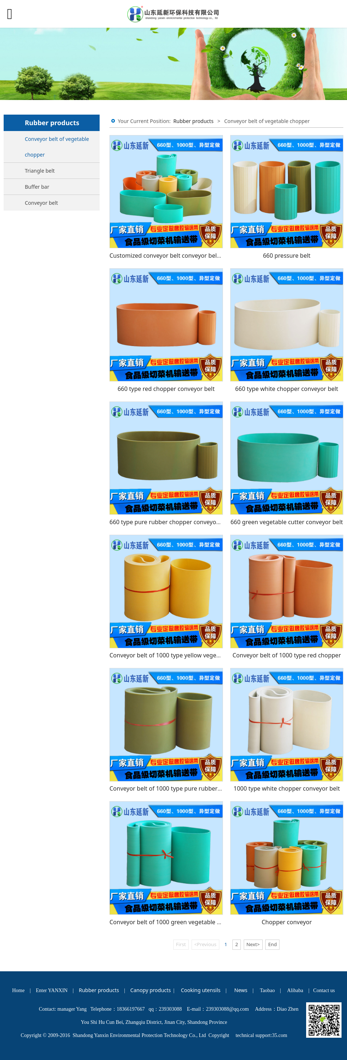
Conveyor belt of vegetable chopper (57, 146)
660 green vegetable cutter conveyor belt (287, 522)
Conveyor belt (41, 202)
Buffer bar (37, 186)
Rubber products (193, 121)
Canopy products (150, 990)
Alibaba (295, 990)
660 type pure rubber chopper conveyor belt (170, 522)
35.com (280, 1035)
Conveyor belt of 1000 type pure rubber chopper (175, 788)
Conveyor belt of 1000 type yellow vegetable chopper (181, 655)
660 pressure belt (287, 255)
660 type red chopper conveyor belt (166, 389)
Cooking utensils (201, 990)
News (240, 990)
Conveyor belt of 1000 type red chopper (286, 655)
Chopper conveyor (287, 922)
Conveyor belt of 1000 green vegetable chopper (174, 922)
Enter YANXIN (52, 990)
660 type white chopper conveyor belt (286, 389)
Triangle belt (40, 170)
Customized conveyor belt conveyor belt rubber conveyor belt (193, 255)
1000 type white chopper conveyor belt (287, 788)
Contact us (324, 990)
